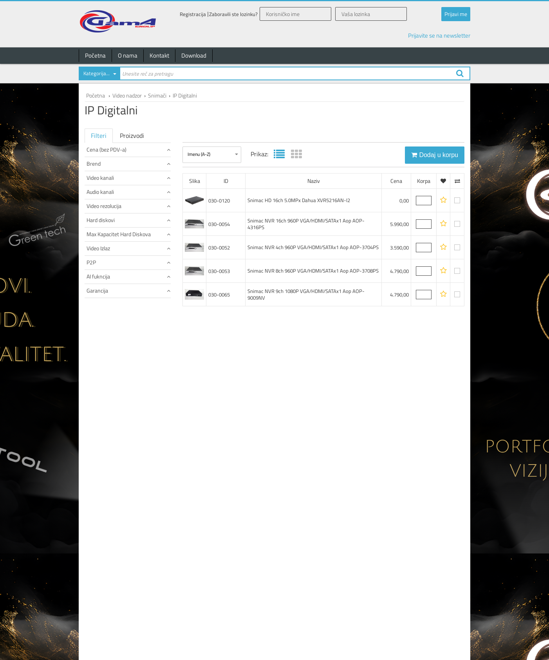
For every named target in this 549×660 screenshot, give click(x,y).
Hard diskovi (128, 312)
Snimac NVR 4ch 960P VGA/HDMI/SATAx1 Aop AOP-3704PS (313, 247)
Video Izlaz (128, 364)
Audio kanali (128, 259)
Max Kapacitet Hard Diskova (128, 338)
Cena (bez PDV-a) (128, 149)
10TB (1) (96, 351)
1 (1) (93, 273)
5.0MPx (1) (99, 299)
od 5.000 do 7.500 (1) (110, 178)
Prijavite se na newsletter (439, 35)
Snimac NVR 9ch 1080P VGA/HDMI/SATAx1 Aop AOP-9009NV (306, 294)
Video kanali (128, 233)
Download (193, 55)
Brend (128, 191)
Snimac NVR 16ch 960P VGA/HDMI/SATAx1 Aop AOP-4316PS (306, 224)
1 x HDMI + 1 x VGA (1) (111, 378)
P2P (128, 391)
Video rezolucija (128, 286)
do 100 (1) (98, 162)
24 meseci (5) (102, 456)
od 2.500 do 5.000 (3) (110, 170)
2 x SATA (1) (100, 325)
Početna (95, 55)
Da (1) (94, 404)
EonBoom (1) (101, 220)
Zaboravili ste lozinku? (233, 14)
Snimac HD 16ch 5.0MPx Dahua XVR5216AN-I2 (298, 200)
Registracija (193, 14)
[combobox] (99, 75)
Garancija (128, 443)
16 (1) (94, 246)
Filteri (99, 135)
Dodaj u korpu (434, 155)
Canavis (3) (99, 204)
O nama (127, 55)
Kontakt (159, 55)
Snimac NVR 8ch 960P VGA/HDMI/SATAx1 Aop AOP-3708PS (313, 271)
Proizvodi (132, 135)
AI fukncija (128, 417)
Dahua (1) (97, 212)
